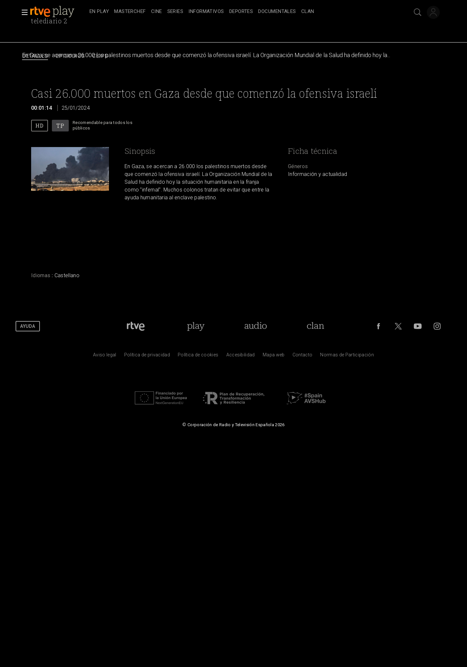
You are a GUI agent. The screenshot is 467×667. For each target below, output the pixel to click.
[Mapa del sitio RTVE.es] (274, 356)
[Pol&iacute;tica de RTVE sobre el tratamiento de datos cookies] (198, 356)
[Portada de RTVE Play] (196, 326)
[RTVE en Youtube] (418, 326)
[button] (23, 12)
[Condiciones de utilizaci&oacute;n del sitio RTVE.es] (104, 356)
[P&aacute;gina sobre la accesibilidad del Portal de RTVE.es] (240, 356)
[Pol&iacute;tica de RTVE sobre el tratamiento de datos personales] (147, 356)
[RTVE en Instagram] (437, 326)
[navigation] (240, 11)
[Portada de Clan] (315, 326)
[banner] (58, 11)
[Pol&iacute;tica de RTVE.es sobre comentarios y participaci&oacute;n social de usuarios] (347, 356)
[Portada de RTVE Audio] (256, 326)
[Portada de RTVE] (136, 326)
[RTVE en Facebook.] (378, 326)
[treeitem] (99, 12)
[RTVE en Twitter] (398, 326)
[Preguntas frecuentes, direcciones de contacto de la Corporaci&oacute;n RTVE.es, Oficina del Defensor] (303, 356)
